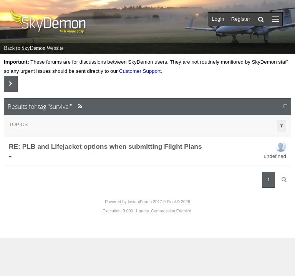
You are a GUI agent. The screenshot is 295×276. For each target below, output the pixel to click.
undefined (275, 156)
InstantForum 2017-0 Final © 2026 (159, 201)
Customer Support (140, 71)
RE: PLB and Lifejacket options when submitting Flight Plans (105, 147)
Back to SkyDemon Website (33, 48)
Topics (18, 124)
